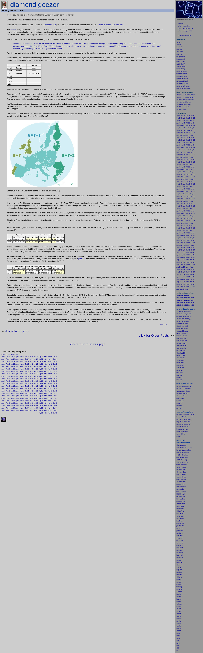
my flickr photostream (184, 35)
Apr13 (17, 386)
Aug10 (36, 393)
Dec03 (55, 410)
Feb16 (8, 379)
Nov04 (50, 408)
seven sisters (180, 434)
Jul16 (31, 379)
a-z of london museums (183, 311)
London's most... (181, 109)
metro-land (179, 370)
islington (179, 589)
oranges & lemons (182, 331)
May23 (22, 361)
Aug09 (36, 396)
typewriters (179, 538)
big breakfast (180, 499)
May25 (22, 357)
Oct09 (45, 396)
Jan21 (3, 366)
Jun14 (27, 383)
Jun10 (27, 393)
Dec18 (55, 374)
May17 (22, 376)
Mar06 (13, 403)
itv (177, 650)
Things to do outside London (185, 97)
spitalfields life (180, 64)
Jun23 (27, 361)
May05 (22, 405)
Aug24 (36, 359)
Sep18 (41, 374)
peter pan (179, 562)
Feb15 (8, 381)
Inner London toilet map (183, 102)
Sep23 (41, 361)
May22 (22, 364)
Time (121, 25)
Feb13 (8, 386)
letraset (178, 606)
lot (177, 645)
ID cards (179, 592)
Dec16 (55, 379)
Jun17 (27, 376)
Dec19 (55, 371)
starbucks (179, 565)
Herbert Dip (180, 368)
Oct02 (45, 413)
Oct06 (45, 403)
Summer (115, 25)
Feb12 (8, 388)
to (104, 25)
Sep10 (41, 393)
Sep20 (41, 369)
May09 (22, 396)
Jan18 (3, 374)
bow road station (181, 336)
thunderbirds (180, 506)
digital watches (181, 479)
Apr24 (17, 359)
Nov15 (50, 381)
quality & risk (180, 398)
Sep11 (41, 391)
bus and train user (182, 79)
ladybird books (181, 474)
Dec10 (55, 393)
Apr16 (17, 379)
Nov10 (50, 393)
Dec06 (55, 403)
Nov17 (50, 376)
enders (182, 513)
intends (100, 25)
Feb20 (8, 369)
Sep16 (41, 379)
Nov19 (50, 371)
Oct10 (45, 393)
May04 (22, 408)
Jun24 (27, 359)
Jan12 (3, 388)
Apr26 (17, 354)
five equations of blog (183, 391)
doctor (178, 540)
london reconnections (183, 88)
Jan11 (3, 391)
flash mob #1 (180, 447)
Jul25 (31, 357)
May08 (22, 398)
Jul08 (31, 398)
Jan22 (3, 364)
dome (178, 638)
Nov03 (50, 410)
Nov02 (50, 413)
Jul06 (31, 403)
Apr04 (17, 408)
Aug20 (36, 369)
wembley (179, 587)
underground (185, 452)
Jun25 (27, 357)
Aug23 (36, 361)
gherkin (178, 614)
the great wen (180, 57)
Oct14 (45, 383)
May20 (22, 369)
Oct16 (45, 379)
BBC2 (178, 640)
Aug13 (36, 386)
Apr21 (17, 366)
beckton (178, 599)
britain (181, 521)
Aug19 (36, 371)
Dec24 (55, 359)
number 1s (179, 533)
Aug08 (36, 398)
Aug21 (36, 366)
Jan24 (3, 359)
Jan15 (3, 381)
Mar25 (13, 357)
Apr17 (17, 376)
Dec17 (55, 376)
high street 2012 (181, 338)
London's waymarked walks (185, 99)
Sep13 (41, 386)
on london (179, 52)
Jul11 (31, 391)
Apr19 (17, 371)
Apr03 (17, 410)
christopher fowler (182, 76)
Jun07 (27, 400)
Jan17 (3, 376)
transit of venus (181, 467)
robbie (178, 633)
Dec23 (55, 361)
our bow (179, 42)
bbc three (179, 574)
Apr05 (17, 405)
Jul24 (31, 359)
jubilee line (179, 530)
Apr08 (17, 398)
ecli (177, 604)
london (178, 452)
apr (177, 408)
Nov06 (50, 403)
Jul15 (31, 381)
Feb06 (8, 403)
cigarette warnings (182, 457)
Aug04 (36, 408)
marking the (180, 424)
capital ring (179, 372)
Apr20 (17, 369)
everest (178, 618)
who (182, 540)
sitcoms (178, 611)
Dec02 (55, 413)
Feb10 (8, 393)
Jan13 (3, 386)
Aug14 (36, 383)
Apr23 (17, 361)
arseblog (179, 44)
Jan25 (3, 357)
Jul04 (31, 408)
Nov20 (50, 369)
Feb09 (8, 396)
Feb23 (8, 361)
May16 (22, 379)
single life (179, 403)
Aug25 (36, 357)
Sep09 (41, 396)
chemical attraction (182, 396)
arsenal (178, 609)
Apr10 (17, 393)
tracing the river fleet (182, 426)
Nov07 (50, 400)
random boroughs (181, 333)
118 (177, 648)
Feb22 (8, 364)
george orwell (180, 496)
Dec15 (55, 381)
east (177, 513)
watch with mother (182, 455)
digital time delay (181, 460)
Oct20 (45, 369)
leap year (179, 570)
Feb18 (8, 374)
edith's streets (180, 61)
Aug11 (36, 391)
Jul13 (31, 386)
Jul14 (31, 383)
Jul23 (31, 361)
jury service (180, 526)
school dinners (181, 486)
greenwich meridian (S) (183, 319)
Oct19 (45, 371)
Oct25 (45, 357)
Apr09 (17, 396)
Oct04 (45, 408)
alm (11, 29)
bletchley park (180, 494)
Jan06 (3, 403)
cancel (108, 25)
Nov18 (50, 374)
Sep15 (41, 381)
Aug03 (36, 410)
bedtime (179, 594)
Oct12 (45, 388)
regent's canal (180, 355)
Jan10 (3, 393)
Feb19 (8, 371)
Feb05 (8, 405)
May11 (22, 391)
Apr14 (17, 383)
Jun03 (27, 410)
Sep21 (41, 366)
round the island (181, 71)
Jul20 (31, 369)
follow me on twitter (184, 26)
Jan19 (3, 371)
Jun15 (27, 381)
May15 (22, 381)
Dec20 (55, 369)
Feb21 (8, 366)
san (177, 504)
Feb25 (8, 357)
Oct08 (45, 398)
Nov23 (50, 361)
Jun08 (27, 398)
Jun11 (27, 391)
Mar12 (13, 388)
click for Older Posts (154, 335)
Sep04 (41, 408)
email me (180, 23)
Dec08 (55, 398)
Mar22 (13, 364)
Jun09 (27, 396)
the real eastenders (182, 321)
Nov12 (50, 388)
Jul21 (31, 366)
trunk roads (180, 516)
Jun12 (27, 388)
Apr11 (17, 391)
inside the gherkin (181, 431)
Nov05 (50, 405)
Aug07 (36, 400)
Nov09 (50, 396)
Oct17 (45, 376)
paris (178, 643)
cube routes (180, 365)
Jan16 (3, 379)
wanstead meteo (181, 74)
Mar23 (13, 361)
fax (180, 631)
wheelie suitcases (181, 462)
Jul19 (31, 371)
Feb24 (8, 359)
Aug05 (36, 405)
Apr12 (17, 388)
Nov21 (50, 366)
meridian (187, 424)
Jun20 (27, 369)
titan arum (179, 535)
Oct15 (45, 381)
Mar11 (13, 391)
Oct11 (45, 391)
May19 (22, 371)
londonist (179, 49)
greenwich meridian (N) (183, 316)
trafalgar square (181, 343)
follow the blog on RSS (185, 31)
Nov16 (50, 379)
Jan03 (3, 410)
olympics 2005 (181, 353)
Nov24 (50, 359)
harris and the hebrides (183, 419)
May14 (22, 383)
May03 (22, 410)
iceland (178, 436)
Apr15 (17, 381)
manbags (179, 572)
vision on (179, 577)
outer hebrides (181, 482)
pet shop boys (180, 489)
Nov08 (50, 398)
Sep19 (41, 371)
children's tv (180, 511)
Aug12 (36, 388)
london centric (180, 59)
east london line (181, 348)
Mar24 (13, 359)
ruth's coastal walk (182, 81)
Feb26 (8, 354)
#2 (186, 447)
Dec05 (55, 405)
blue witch (179, 54)
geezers (184, 445)
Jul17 (31, 376)
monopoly (179, 560)
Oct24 (45, 359)
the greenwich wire (182, 83)
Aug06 (36, 403)
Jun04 (27, 408)
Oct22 (45, 364)
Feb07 (8, 400)
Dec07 (55, 400)
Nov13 (50, 386)
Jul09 (31, 396)
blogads (178, 601)
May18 (22, 374)
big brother (179, 528)
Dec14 (55, 383)
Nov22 (50, 364)
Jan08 (3, 398)
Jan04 (3, 408)
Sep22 (41, 364)
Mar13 (13, 386)
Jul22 (31, 364)
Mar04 (13, 408)
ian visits (179, 47)
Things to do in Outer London (185, 94)
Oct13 (45, 386)
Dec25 (55, 357)
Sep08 (41, 398)
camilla (178, 626)
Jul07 (31, 400)
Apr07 (17, 400)
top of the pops (181, 469)
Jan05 (3, 405)
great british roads (182, 328)
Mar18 (13, 374)
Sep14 (41, 383)
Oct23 (45, 361)
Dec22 (55, 364)
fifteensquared (180, 66)
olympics (179, 484)
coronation (179, 543)
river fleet (179, 375)
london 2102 (180, 401)
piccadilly (179, 377)
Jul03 (31, 410)
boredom (179, 406)
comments (179, 545)
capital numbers (181, 346)
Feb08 (8, 398)
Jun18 (27, 374)
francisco (182, 504)
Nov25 (50, 357)
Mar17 (13, 376)
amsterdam (180, 518)
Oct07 (45, 400)
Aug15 (36, 381)
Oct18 (45, 374)
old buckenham (181, 472)
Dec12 (55, 388)
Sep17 (41, 376)
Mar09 (13, 396)
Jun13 (27, 386)
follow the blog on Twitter (185, 28)
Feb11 (8, 391)
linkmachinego (181, 69)
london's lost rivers (182, 324)
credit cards (180, 523)
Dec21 (55, 366)
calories (178, 616)
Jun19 (27, 371)
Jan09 (3, 396)
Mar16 (13, 379)
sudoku (178, 623)
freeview (179, 596)
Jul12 (31, 388)
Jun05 (27, 405)
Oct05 (45, 405)
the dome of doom (182, 393)
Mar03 (13, 410)
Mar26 (13, 354)
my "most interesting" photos (185, 414)
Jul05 (31, 405)
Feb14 (8, 383)
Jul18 (31, 374)
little (177, 521)
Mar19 (13, 371)
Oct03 (45, 410)
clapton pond (180, 501)
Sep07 (41, 400)
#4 (191, 447)
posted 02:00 (163, 324)
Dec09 (55, 396)
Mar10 (13, 393)
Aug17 (36, 376)
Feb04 (8, 408)
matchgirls (179, 550)
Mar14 (13, 383)
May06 (22, 403)
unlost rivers (180, 363)
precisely (82, 259)
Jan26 (3, 354)
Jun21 (27, 366)
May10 (22, 393)
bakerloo (179, 380)
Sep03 (41, 410)
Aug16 (36, 379)
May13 (22, 386)
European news (49, 25)
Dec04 (55, 408)
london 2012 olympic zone (184, 417)
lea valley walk (181, 350)
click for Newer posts (16, 331)
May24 (22, 359)
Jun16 (27, 379)
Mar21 (13, 366)
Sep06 (41, 403)
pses (180, 604)
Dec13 (55, 386)
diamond (179, 445)
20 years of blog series (183, 104)
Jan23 (3, 361)
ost (14, 29)
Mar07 (13, 400)
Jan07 (3, 400)
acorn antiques (181, 477)
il (178, 408)
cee (177, 631)
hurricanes (179, 552)
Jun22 (27, 364)
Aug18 (36, 374)
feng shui (179, 567)
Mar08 (13, 398)
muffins (178, 621)
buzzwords (179, 555)
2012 (184, 484)
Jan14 (3, 383)
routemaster (180, 508)
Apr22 (17, 364)
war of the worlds (181, 465)
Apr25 (17, 357)
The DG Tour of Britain (183, 107)
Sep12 (41, 388)
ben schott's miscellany (183, 450)
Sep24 (41, 359)
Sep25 (41, 357)
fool (181, 408)
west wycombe (181, 491)
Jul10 (31, 393)
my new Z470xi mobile (183, 388)
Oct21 (45, 366)
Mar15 (13, 381)
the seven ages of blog (183, 386)
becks (178, 636)
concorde (179, 584)
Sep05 (41, 405)
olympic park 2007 (182, 326)
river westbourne (181, 341)
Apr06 (17, 403)
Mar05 (13, 405)
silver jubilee (180, 360)
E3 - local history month (183, 314)
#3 (188, 447)
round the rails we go (183, 86)
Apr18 (17, 374)
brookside (179, 557)
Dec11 (55, 391)
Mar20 (13, 369)
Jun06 (27, 403)
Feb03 (8, 410)
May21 (22, 366)
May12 (22, 388)
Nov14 (50, 383)
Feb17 (8, 376)
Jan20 (3, 369)
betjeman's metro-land (183, 422)
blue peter (179, 548)
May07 (22, 400)
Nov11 (50, 391)
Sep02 (41, 413)
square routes (180, 358)
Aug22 (36, 364)
